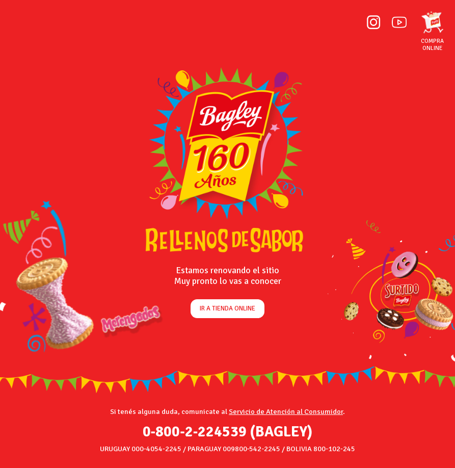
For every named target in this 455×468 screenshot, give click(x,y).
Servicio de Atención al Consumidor (286, 411)
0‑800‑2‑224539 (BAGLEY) (228, 431)
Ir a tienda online (227, 308)
